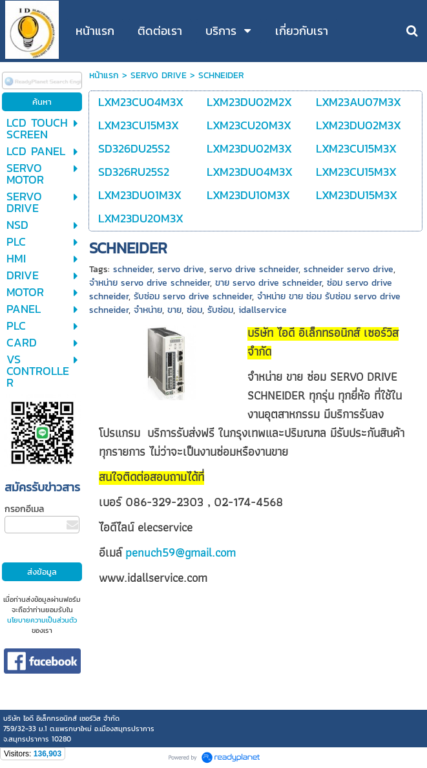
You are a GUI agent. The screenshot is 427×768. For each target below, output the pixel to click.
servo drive (181, 269)
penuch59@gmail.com (180, 552)
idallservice (262, 310)
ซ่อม (194, 310)
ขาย (174, 310)
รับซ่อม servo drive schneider (193, 296)
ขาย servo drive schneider (268, 283)
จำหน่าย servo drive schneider (149, 283)
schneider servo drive (348, 269)
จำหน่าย (148, 310)
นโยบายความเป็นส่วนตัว (42, 620)
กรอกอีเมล (24, 509)
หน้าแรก (104, 75)
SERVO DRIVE (158, 75)
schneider (132, 269)
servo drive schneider (253, 269)
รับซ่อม (220, 310)
